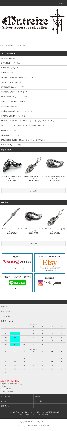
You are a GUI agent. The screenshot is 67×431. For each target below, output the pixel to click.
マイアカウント (5, 396)
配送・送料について (30, 412)
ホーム (9, 412)
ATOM (46, 414)
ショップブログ (36, 414)
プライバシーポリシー (24, 414)
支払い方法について (18, 412)
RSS (43, 414)
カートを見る (38, 401)
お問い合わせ (5, 406)
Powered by (33, 426)
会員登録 (37, 396)
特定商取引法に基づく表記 (52, 412)
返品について (40, 412)
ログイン (3, 401)
